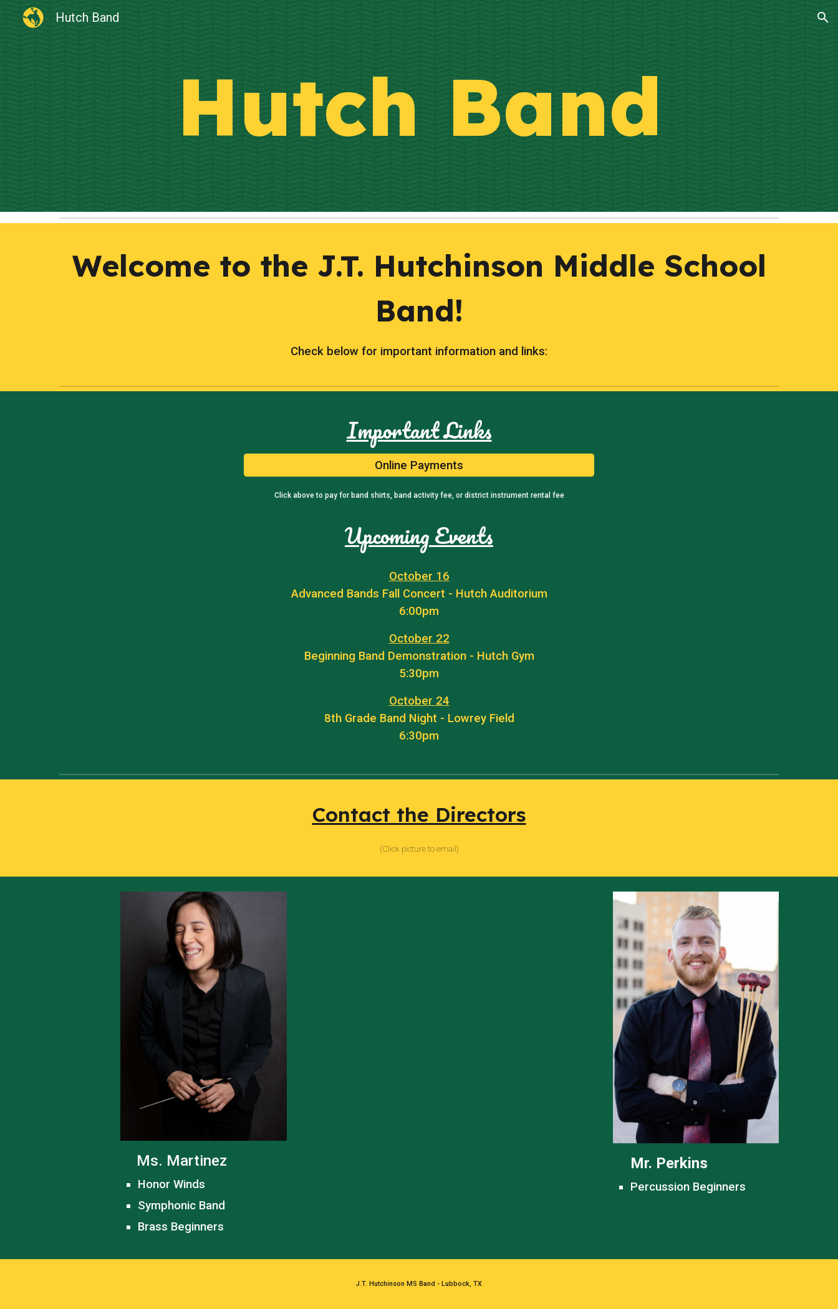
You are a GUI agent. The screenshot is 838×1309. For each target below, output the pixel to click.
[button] (823, 17)
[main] (419, 106)
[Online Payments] (419, 465)
